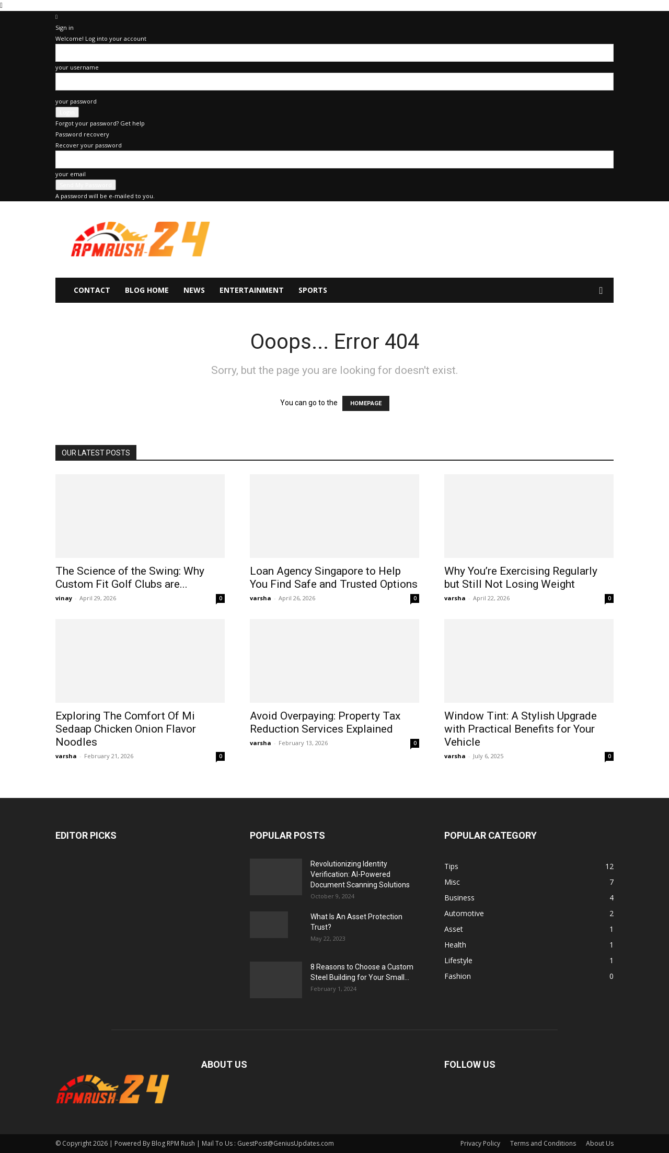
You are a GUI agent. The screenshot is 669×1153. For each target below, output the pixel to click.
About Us (600, 1143)
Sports (312, 290)
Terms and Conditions (543, 1143)
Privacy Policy (480, 1143)
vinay (63, 598)
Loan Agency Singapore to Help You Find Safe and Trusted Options (334, 577)
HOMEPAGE (366, 403)
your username (77, 67)
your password (76, 101)
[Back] (56, 16)
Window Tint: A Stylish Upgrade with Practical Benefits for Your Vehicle (520, 729)
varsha (260, 598)
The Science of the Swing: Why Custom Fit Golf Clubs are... (129, 577)
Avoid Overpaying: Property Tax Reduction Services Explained (325, 722)
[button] (601, 291)
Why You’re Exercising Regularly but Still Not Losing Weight (520, 577)
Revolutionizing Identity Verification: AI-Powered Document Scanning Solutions (360, 874)
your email (70, 174)
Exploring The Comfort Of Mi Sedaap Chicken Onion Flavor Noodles (125, 729)
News (194, 290)
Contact (92, 290)
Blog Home (147, 290)
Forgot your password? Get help (100, 123)
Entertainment (252, 290)
